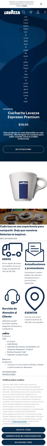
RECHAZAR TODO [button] (23, 442)
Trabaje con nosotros (11, 349)
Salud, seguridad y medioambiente (17, 360)
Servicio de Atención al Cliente (9, 261)
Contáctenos (7, 341)
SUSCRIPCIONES (9, 320)
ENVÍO (6, 207)
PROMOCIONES (9, 323)
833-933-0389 (11, 347)
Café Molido (12, 292)
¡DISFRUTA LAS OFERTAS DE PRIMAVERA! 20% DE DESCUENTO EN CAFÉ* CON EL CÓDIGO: (21, 4)
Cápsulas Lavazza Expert (17, 303)
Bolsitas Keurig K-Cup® (16, 300)
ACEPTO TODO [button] (23, 430)
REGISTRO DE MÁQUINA (12, 333)
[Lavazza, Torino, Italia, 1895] (12, 12)
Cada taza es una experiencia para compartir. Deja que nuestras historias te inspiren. (22, 178)
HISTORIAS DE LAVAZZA (12, 325)
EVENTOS (31, 261)
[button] (41, 4)
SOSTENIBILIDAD (9, 328)
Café (4, 287)
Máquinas (6, 308)
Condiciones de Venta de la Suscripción (19, 362)
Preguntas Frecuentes (11, 339)
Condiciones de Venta (11, 357)
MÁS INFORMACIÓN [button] (8, 187)
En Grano (11, 290)
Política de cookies (19, 421)
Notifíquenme (23, 87)
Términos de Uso (9, 355)
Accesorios (7, 310)
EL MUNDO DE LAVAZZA (12, 331)
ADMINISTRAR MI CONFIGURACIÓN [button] (23, 436)
